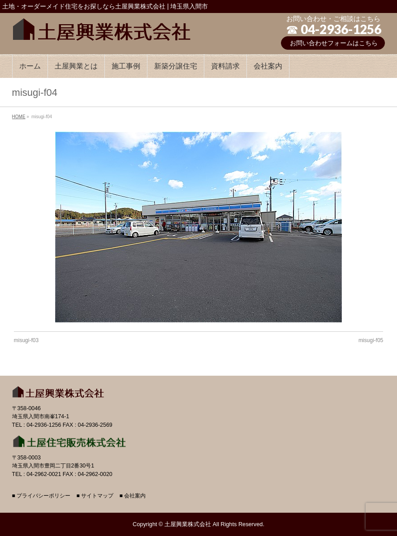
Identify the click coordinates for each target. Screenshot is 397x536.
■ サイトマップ (95, 496)
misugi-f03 (26, 340)
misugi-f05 (370, 340)
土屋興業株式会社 (187, 524)
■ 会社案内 (132, 496)
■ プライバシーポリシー (41, 496)
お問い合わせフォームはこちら (334, 43)
